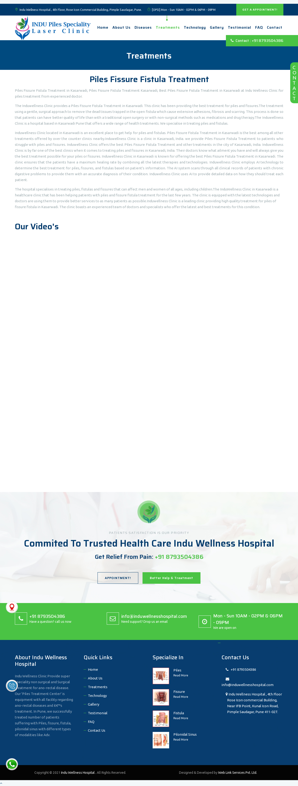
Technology (97, 696)
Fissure (179, 692)
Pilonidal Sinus (185, 734)
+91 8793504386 (241, 669)
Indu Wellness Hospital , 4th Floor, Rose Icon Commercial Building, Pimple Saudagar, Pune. (78, 9)
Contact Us (96, 730)
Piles (177, 670)
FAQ (259, 27)
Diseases (143, 27)
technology (195, 27)
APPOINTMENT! (118, 578)
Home (102, 27)
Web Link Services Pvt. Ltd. (237, 772)
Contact (274, 27)
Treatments (168, 27)
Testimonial (239, 27)
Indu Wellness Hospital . (79, 772)
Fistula (178, 713)
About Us (121, 27)
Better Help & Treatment (171, 578)
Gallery (217, 27)
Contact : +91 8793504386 (257, 41)
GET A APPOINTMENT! (259, 9)
